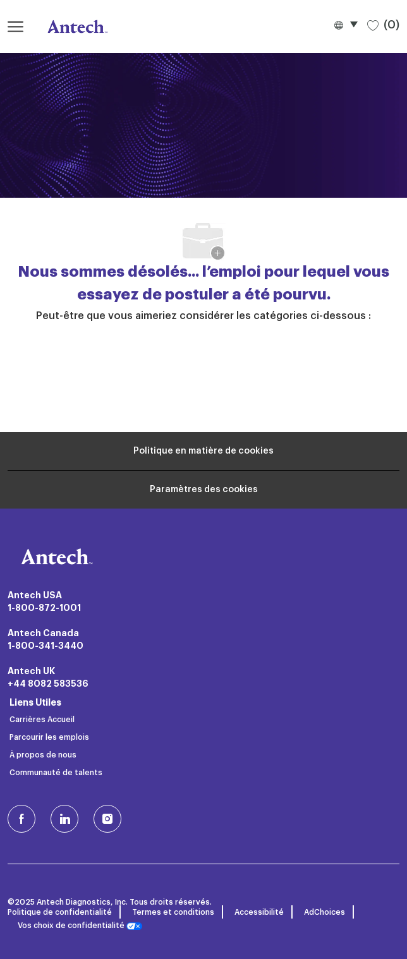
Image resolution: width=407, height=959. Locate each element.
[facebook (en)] (21, 819)
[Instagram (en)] (107, 819)
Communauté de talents (55, 772)
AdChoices (324, 912)
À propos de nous (42, 755)
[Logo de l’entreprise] (71, 26)
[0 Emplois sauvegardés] (383, 24)
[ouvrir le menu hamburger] (15, 26)
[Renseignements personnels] (203, 451)
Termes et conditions (173, 912)
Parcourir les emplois (49, 737)
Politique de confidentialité (60, 912)
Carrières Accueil (42, 719)
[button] (346, 24)
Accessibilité (259, 912)
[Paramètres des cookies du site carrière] (203, 490)
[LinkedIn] (64, 819)
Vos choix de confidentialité (80, 926)
